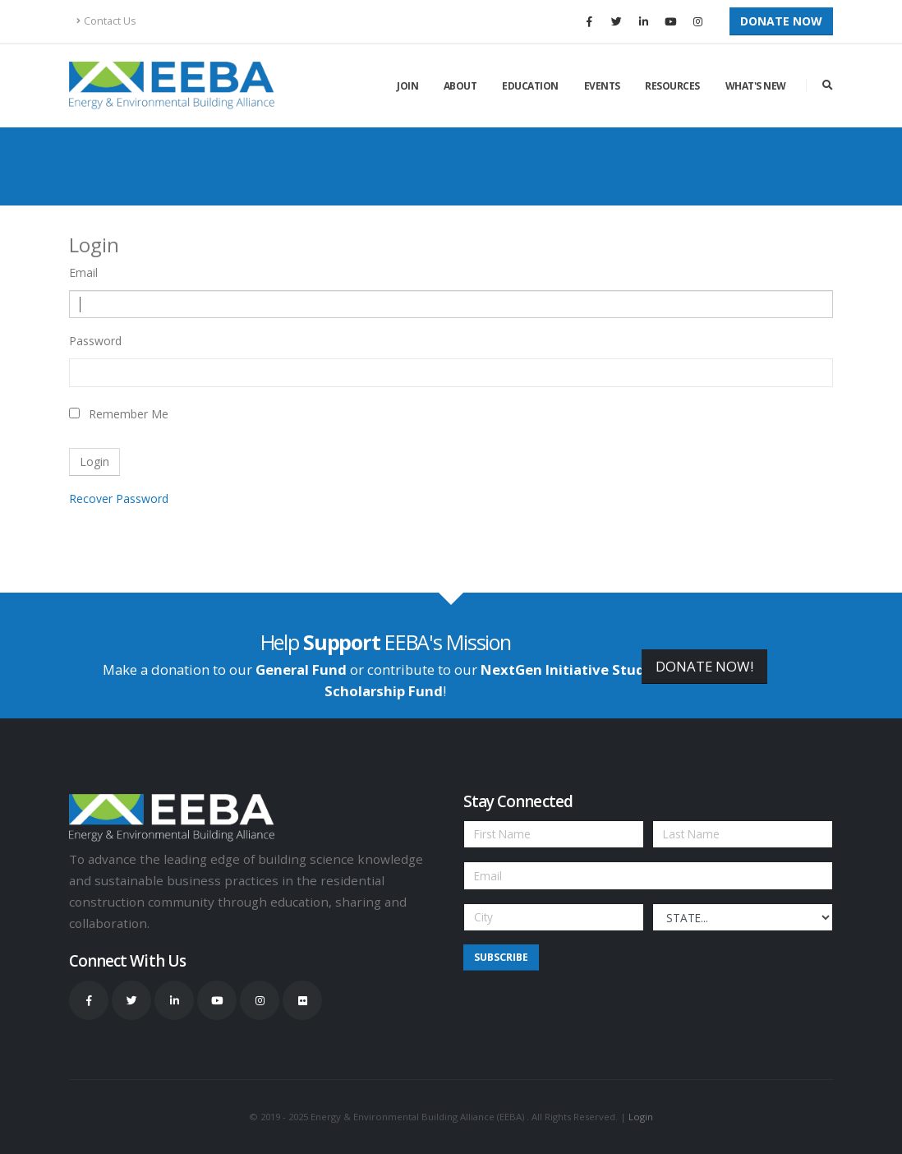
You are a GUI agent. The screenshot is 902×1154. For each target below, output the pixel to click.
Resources (672, 86)
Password (95, 341)
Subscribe (501, 957)
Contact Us (106, 21)
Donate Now (781, 21)
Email (83, 272)
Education (530, 86)
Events (602, 86)
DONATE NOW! (704, 666)
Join (407, 86)
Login (640, 1116)
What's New (755, 86)
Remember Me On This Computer (128, 416)
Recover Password (118, 498)
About (460, 86)
